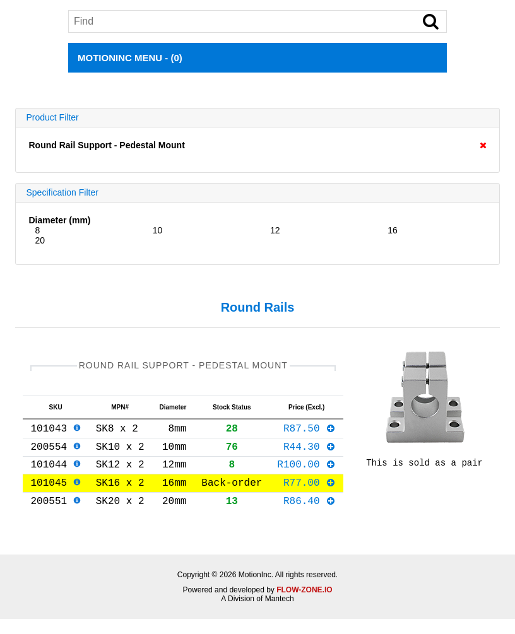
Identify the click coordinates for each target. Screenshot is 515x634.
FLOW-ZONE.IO (304, 605)
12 (275, 230)
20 (40, 240)
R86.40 (309, 515)
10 (158, 230)
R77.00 (309, 495)
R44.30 (309, 454)
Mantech (279, 613)
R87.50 (309, 433)
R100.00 (306, 474)
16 (393, 230)
